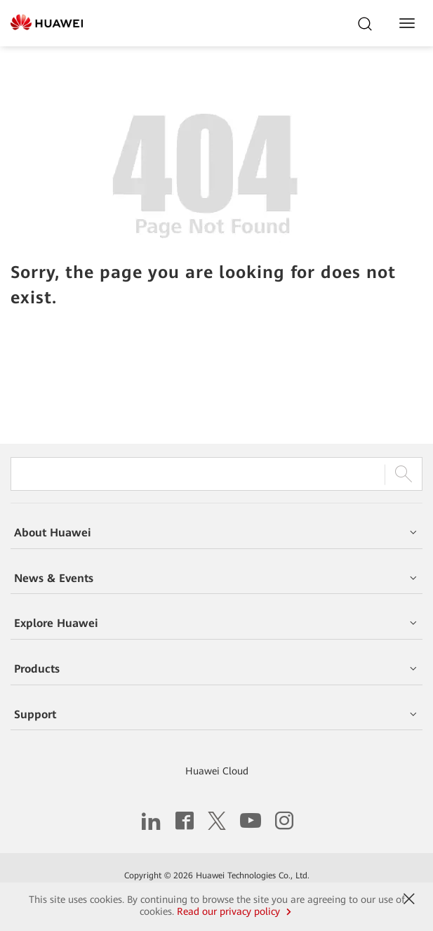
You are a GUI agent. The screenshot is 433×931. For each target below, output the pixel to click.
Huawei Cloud (216, 771)
